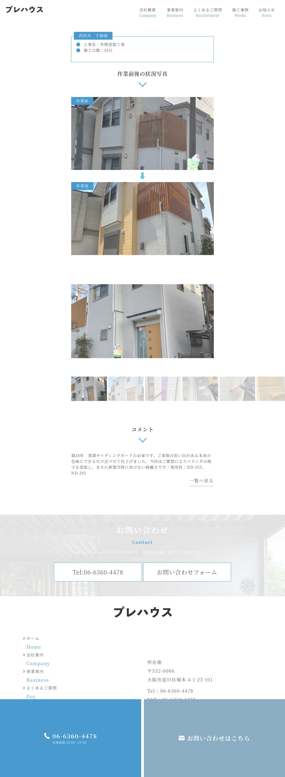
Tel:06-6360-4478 (98, 572)
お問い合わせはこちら (218, 738)
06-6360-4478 (74, 736)
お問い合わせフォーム (187, 572)
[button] (210, 326)
